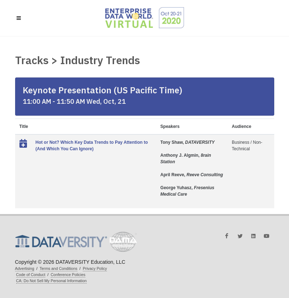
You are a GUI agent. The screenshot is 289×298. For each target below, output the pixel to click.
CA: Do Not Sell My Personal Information (51, 281)
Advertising (25, 268)
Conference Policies (68, 274)
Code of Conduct (30, 274)
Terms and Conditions (58, 268)
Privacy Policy (95, 268)
